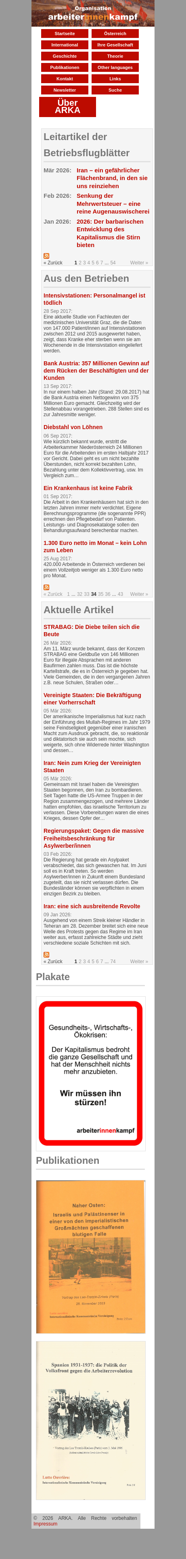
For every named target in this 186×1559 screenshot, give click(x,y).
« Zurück (53, 594)
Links (115, 78)
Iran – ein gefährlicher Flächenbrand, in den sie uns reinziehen (112, 178)
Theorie (115, 56)
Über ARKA (68, 106)
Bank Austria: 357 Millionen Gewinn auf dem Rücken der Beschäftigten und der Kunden (96, 370)
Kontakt (64, 78)
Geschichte (65, 56)
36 (107, 594)
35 (100, 594)
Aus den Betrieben (86, 278)
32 (79, 594)
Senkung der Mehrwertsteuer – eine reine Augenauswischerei (113, 203)
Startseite (64, 33)
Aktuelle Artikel (79, 609)
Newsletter (65, 90)
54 (112, 263)
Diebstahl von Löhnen (73, 427)
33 (86, 594)
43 (120, 594)
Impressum (45, 1524)
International (64, 44)
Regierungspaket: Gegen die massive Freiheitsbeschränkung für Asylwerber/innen (94, 838)
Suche (115, 90)
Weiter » (139, 263)
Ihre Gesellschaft (115, 44)
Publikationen (64, 67)
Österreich (115, 33)
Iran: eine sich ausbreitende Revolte (92, 906)
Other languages (115, 67)
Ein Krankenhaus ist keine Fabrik (88, 488)
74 (112, 961)
